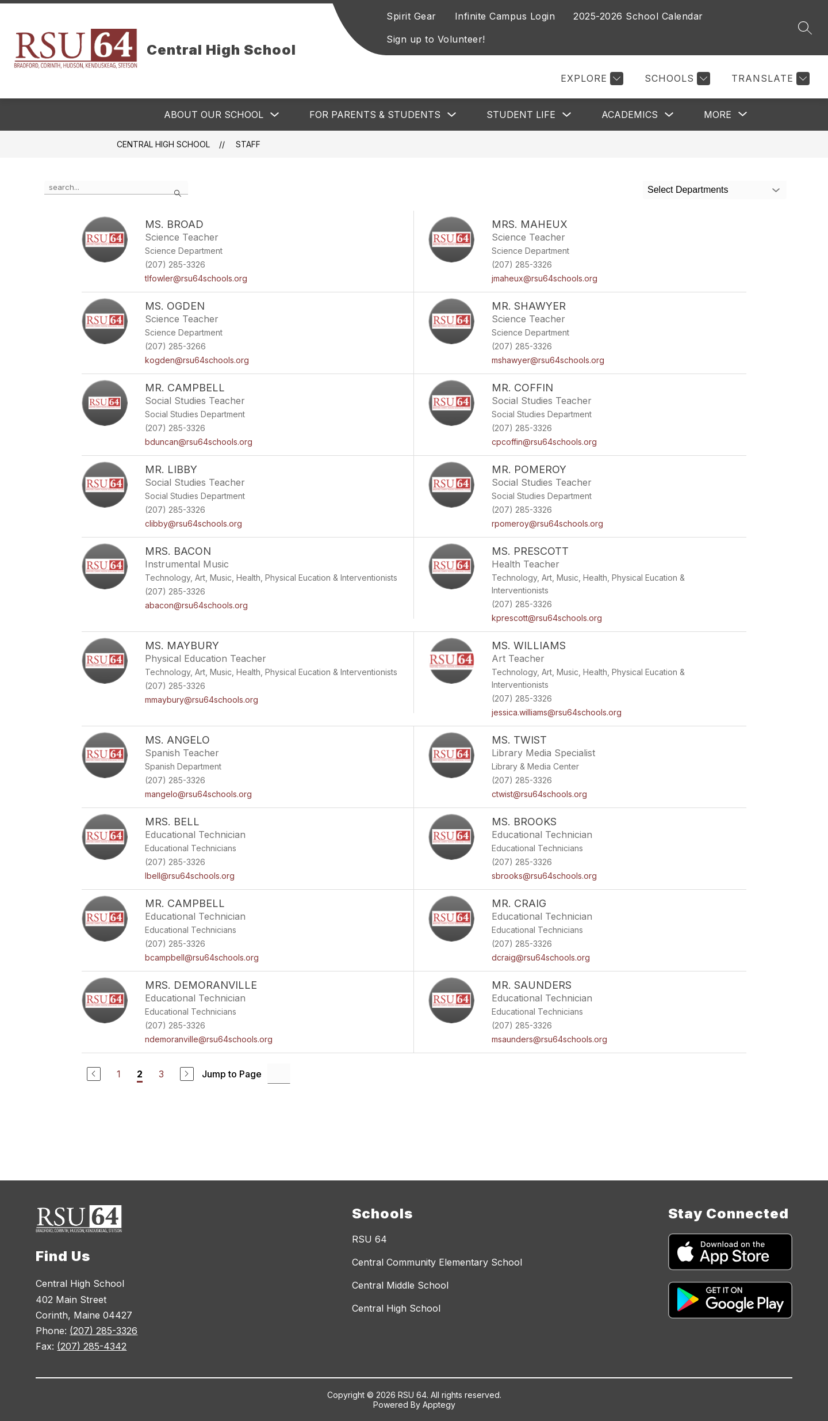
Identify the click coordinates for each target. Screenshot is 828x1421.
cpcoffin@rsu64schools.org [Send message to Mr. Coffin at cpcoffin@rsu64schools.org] (544, 442)
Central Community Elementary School (437, 1262)
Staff (248, 144)
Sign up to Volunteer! (435, 39)
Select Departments (688, 190)
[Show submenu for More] (717, 114)
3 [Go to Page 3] (161, 1074)
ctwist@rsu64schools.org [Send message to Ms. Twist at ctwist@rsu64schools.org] (539, 794)
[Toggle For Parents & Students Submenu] (452, 115)
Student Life (520, 114)
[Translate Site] (769, 78)
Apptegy (439, 1404)
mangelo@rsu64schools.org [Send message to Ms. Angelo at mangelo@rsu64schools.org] (198, 794)
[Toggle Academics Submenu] (669, 115)
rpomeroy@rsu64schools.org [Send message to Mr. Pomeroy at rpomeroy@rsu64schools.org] (547, 523)
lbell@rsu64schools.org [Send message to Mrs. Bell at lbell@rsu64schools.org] (190, 876)
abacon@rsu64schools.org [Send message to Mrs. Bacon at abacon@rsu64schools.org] (196, 605)
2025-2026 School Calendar (638, 16)
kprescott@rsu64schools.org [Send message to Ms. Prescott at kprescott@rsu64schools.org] (547, 618)
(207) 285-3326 (103, 1330)
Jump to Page (232, 1074)
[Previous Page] (94, 1074)
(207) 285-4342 (91, 1346)
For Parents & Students (374, 114)
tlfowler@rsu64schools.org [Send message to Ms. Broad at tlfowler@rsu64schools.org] (196, 278)
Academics (629, 114)
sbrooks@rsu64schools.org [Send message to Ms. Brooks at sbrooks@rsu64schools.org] (544, 876)
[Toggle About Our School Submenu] (275, 115)
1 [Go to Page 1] (119, 1074)
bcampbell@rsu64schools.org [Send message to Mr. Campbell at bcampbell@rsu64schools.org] (202, 957)
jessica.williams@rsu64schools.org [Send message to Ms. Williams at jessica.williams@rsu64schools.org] (557, 712)
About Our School (213, 114)
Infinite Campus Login (505, 16)
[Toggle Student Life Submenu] (567, 115)
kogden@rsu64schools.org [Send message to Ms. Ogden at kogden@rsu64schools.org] (197, 360)
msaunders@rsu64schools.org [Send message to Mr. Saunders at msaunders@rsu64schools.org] (549, 1039)
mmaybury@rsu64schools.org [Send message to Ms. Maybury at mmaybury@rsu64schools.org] (201, 699)
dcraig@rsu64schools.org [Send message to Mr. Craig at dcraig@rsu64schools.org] (541, 957)
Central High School (163, 144)
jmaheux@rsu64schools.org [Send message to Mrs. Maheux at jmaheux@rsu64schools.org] (544, 278)
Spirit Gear (411, 16)
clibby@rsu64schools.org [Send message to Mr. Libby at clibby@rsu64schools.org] (193, 523)
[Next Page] (187, 1074)
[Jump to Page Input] (278, 1074)
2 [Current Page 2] (140, 1074)
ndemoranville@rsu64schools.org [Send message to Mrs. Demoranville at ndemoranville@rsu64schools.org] (209, 1039)
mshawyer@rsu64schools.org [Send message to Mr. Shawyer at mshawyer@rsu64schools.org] (548, 360)
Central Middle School (400, 1285)
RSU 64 (369, 1239)
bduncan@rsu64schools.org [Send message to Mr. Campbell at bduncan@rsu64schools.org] (198, 442)
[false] (116, 188)
